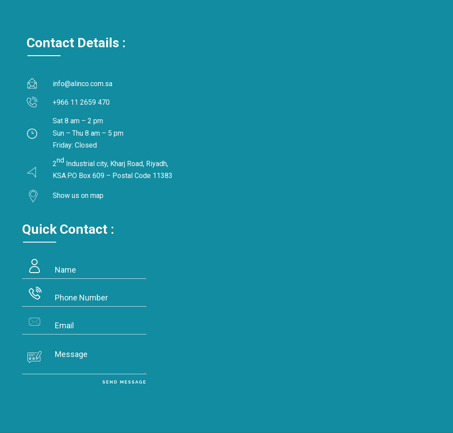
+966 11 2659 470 (81, 102)
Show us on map (78, 195)
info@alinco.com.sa (82, 84)
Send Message (125, 382)
